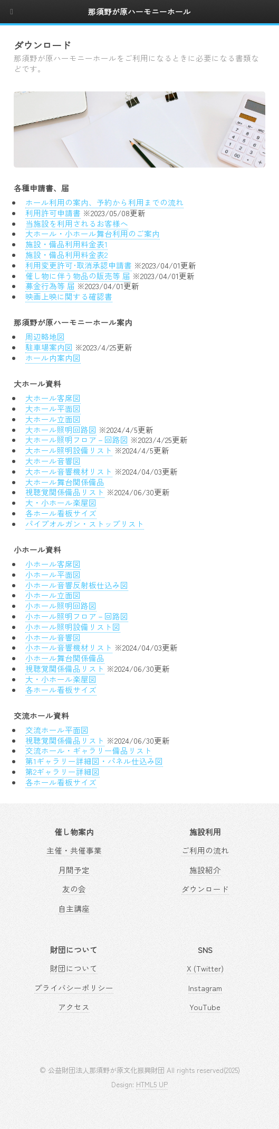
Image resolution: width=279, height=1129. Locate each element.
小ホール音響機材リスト (68, 647)
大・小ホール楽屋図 (61, 502)
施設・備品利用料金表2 (66, 254)
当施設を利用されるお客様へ (76, 223)
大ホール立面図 (53, 418)
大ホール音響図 (53, 460)
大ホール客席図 (53, 397)
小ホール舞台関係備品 (64, 657)
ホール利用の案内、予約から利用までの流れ (104, 202)
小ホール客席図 (53, 563)
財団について (74, 968)
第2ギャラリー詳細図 (62, 771)
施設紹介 (205, 869)
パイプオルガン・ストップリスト (84, 523)
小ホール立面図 (53, 594)
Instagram (205, 987)
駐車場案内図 (49, 347)
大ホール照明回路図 (61, 429)
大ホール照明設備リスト (68, 450)
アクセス (74, 1006)
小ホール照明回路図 (61, 605)
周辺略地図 (45, 336)
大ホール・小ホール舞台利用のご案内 (92, 233)
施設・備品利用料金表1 (66, 243)
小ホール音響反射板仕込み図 (76, 584)
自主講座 (74, 908)
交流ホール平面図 (57, 729)
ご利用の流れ (205, 850)
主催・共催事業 (74, 850)
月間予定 (74, 869)
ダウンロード (205, 888)
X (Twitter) (205, 968)
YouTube (204, 1006)
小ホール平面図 (53, 574)
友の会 (74, 888)
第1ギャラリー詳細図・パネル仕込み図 (94, 760)
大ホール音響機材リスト (68, 471)
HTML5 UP (152, 1084)
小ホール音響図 (53, 637)
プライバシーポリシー (73, 987)
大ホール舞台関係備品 (64, 481)
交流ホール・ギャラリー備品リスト (88, 750)
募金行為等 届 (50, 285)
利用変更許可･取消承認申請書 (78, 265)
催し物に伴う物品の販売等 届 (77, 275)
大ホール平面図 (53, 408)
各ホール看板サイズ (61, 513)
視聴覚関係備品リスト (64, 491)
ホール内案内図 (53, 357)
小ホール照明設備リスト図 (72, 626)
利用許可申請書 (53, 212)
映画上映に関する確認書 (68, 296)
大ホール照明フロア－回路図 (76, 439)
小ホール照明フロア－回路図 (76, 616)
